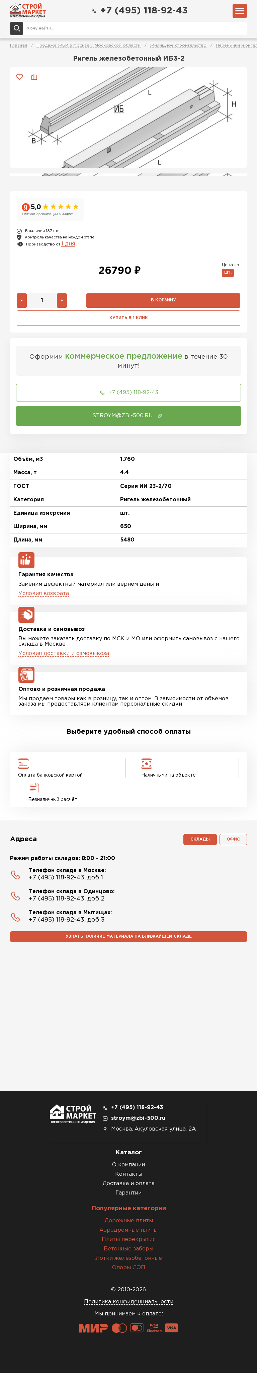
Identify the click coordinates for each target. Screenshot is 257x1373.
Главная (18, 45)
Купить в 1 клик (128, 318)
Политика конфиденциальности (128, 1301)
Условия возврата (43, 593)
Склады (200, 839)
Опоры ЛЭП (128, 1267)
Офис (233, 839)
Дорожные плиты (128, 1220)
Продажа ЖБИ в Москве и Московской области (88, 45)
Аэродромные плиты (128, 1230)
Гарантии (128, 1193)
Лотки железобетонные (128, 1258)
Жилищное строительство (178, 45)
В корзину (163, 300)
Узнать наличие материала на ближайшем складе (129, 936)
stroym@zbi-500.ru (138, 1118)
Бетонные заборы (128, 1248)
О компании (128, 1164)
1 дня (68, 243)
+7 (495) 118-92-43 (139, 10)
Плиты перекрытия (129, 1239)
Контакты (128, 1174)
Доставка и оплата (128, 1183)
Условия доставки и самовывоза (63, 653)
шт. (228, 272)
